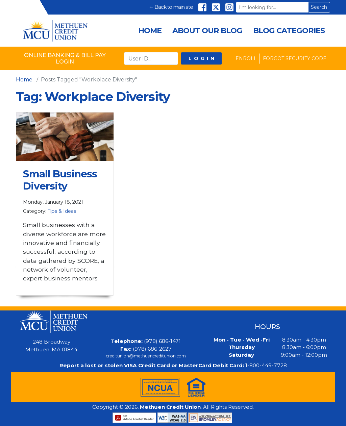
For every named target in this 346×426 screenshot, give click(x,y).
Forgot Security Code (294, 58)
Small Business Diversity (60, 180)
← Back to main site (171, 7)
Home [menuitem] (150, 30)
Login (203, 58)
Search (319, 7)
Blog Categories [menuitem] (289, 30)
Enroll (246, 58)
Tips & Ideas (62, 211)
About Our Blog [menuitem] (207, 30)
